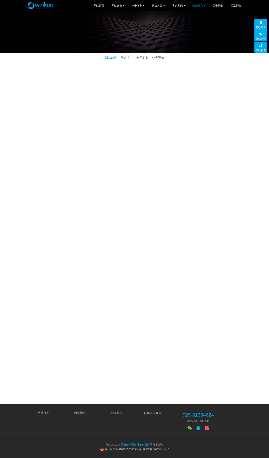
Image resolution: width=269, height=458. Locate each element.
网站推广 (127, 57)
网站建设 (111, 57)
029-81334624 (198, 415)
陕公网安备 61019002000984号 (123, 449)
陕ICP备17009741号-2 (156, 449)
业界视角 (158, 57)
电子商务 (142, 57)
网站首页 (99, 5)
